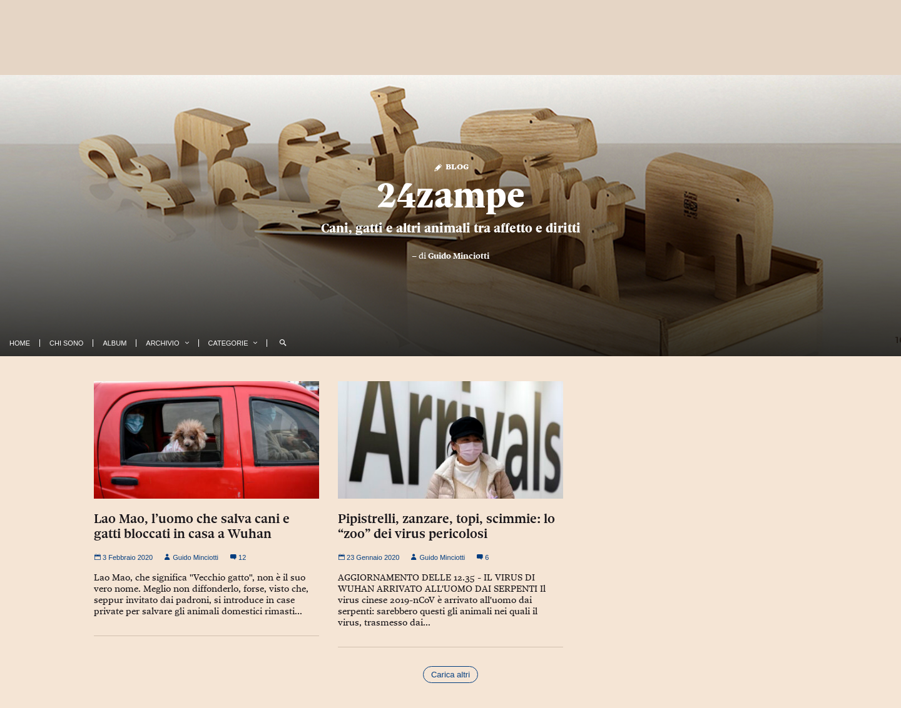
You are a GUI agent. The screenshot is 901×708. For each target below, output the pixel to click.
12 (238, 557)
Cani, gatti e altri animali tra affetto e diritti (451, 228)
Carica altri (450, 674)
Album (114, 343)
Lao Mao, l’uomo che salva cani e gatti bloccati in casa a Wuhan (192, 526)
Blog (451, 166)
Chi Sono (66, 343)
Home (19, 343)
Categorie (228, 343)
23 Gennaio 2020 (368, 557)
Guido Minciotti (458, 255)
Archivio (162, 343)
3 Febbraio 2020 (123, 557)
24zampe (451, 195)
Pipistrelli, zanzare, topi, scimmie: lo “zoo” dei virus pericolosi (446, 526)
